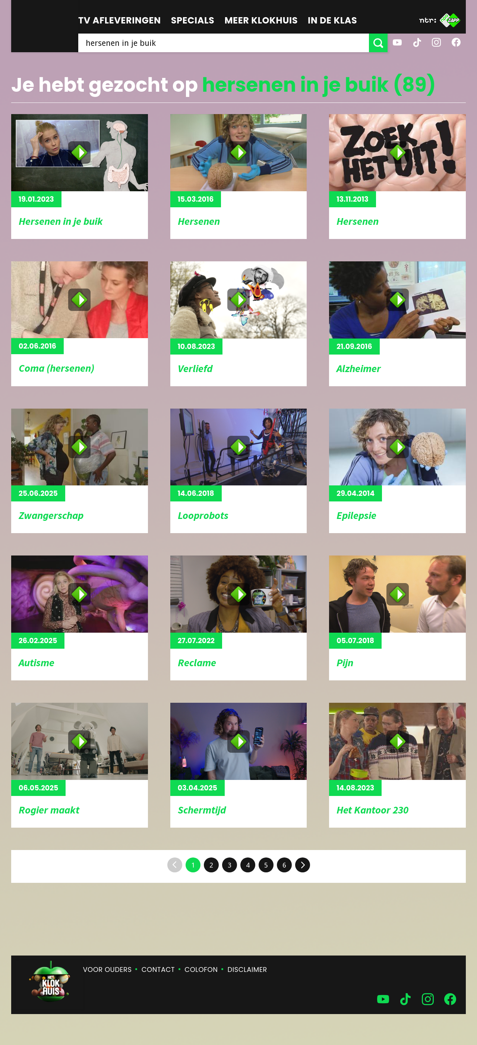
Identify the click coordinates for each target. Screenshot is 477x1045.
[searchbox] (223, 43)
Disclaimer (247, 969)
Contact (158, 969)
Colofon (201, 969)
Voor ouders (107, 969)
